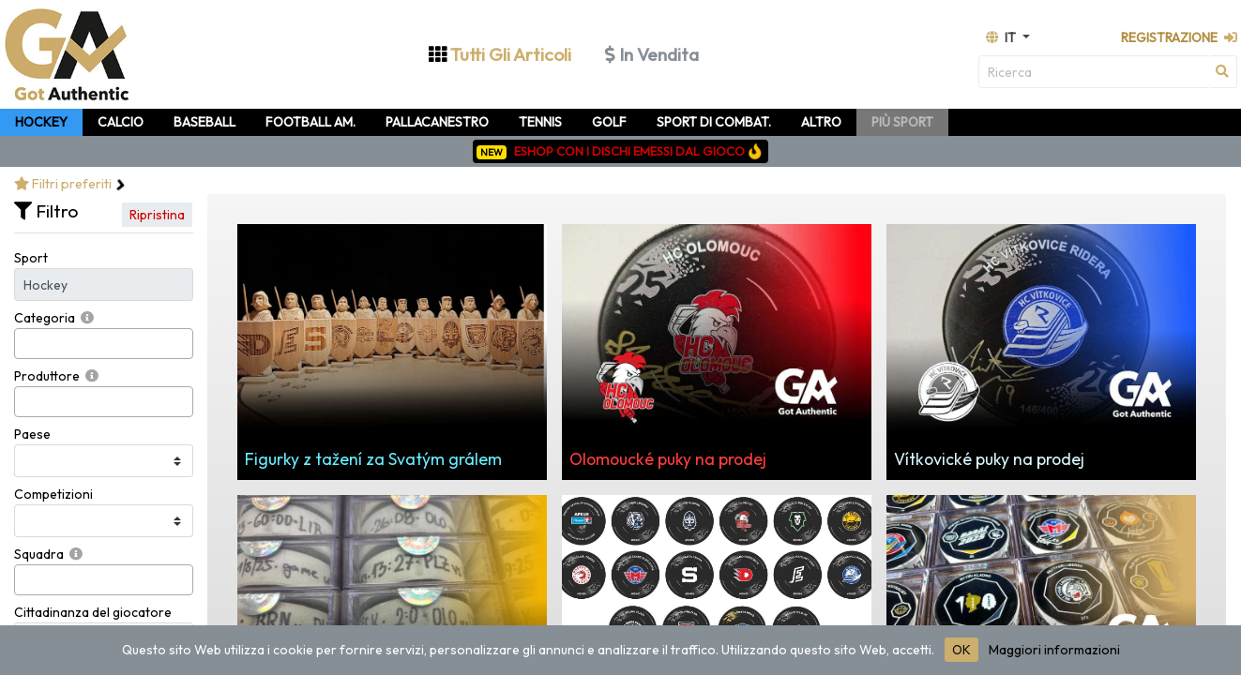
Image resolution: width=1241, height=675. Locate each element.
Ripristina (157, 214)
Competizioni (53, 494)
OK (961, 649)
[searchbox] (25, 343)
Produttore (47, 376)
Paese (32, 434)
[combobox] (103, 343)
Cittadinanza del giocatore (93, 612)
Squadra (39, 554)
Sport (31, 257)
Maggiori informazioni (1054, 649)
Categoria (44, 317)
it (1002, 37)
